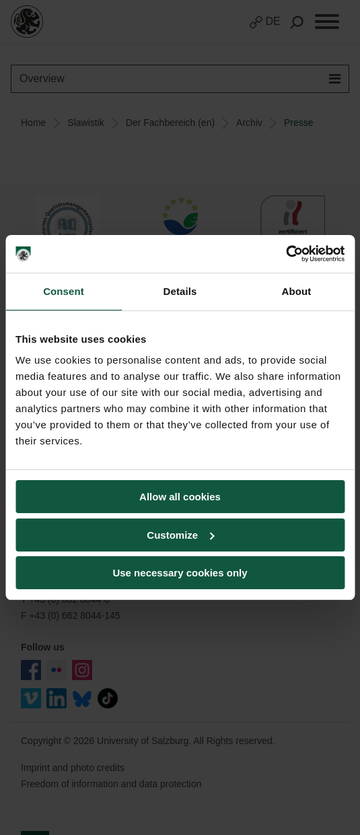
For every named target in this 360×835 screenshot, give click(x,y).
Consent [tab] (63, 291)
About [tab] (297, 291)
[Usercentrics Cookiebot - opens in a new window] (286, 254)
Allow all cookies (180, 496)
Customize (180, 535)
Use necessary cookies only (179, 572)
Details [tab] (180, 291)
